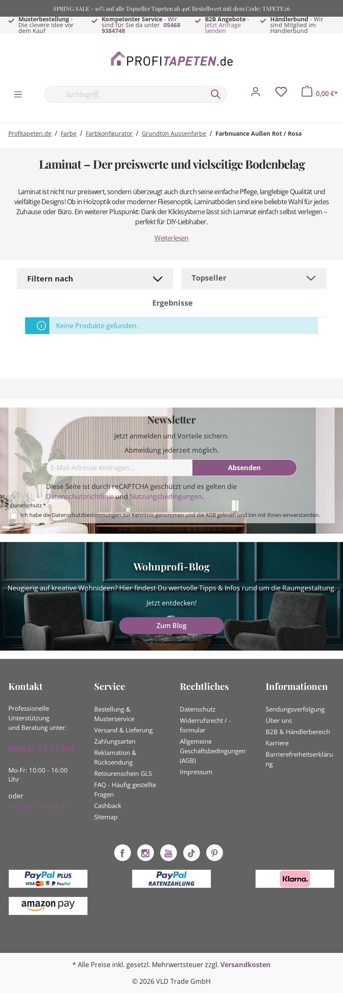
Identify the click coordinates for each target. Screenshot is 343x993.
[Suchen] (216, 94)
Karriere (277, 743)
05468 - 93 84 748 (41, 748)
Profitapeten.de (29, 133)
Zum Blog (171, 625)
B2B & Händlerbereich (298, 731)
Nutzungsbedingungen (166, 496)
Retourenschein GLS (123, 773)
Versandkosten (245, 964)
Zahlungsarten (115, 741)
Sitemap (106, 817)
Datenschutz (197, 709)
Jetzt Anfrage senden (223, 28)
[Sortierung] (253, 278)
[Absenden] (244, 467)
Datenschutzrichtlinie (80, 496)
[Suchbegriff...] (124, 94)
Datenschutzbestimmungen (86, 515)
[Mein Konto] (256, 94)
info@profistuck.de (38, 806)
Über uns (279, 720)
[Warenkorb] (320, 93)
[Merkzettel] (281, 94)
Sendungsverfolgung (295, 709)
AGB (210, 515)
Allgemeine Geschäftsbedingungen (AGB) (213, 751)
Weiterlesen (171, 238)
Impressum (196, 772)
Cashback (107, 805)
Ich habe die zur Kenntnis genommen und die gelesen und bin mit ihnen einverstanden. (170, 515)
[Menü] (18, 94)
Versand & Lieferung (123, 730)
